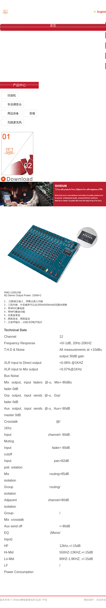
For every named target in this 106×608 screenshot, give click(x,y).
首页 (53, 25)
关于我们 (53, 35)
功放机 (11, 95)
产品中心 (53, 46)
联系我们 (53, 76)
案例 (53, 56)
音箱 (32, 113)
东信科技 (101, 599)
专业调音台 (14, 104)
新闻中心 (53, 66)
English (101, 11)
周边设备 (13, 113)
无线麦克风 (14, 122)
